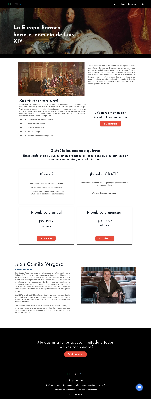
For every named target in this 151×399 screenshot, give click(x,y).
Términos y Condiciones (64, 390)
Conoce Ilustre (119, 4)
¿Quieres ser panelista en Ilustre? (90, 385)
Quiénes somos (53, 385)
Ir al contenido (110, 124)
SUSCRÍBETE (46, 238)
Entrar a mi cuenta (136, 4)
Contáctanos (68, 385)
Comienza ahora (75, 354)
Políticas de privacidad (87, 390)
